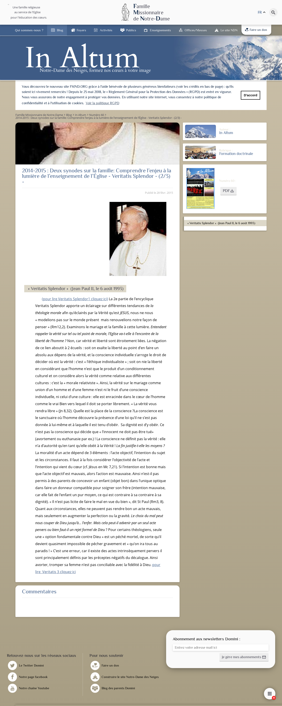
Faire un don (256, 30)
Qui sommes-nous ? (29, 30)
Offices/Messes (196, 30)
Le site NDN (229, 30)
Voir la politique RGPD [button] (102, 103)
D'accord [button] (250, 95)
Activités (106, 30)
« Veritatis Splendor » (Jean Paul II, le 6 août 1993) (221, 222)
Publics (131, 30)
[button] (228, 190)
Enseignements (160, 30)
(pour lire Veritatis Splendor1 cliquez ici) (75, 298)
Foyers (81, 30)
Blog (60, 30)
